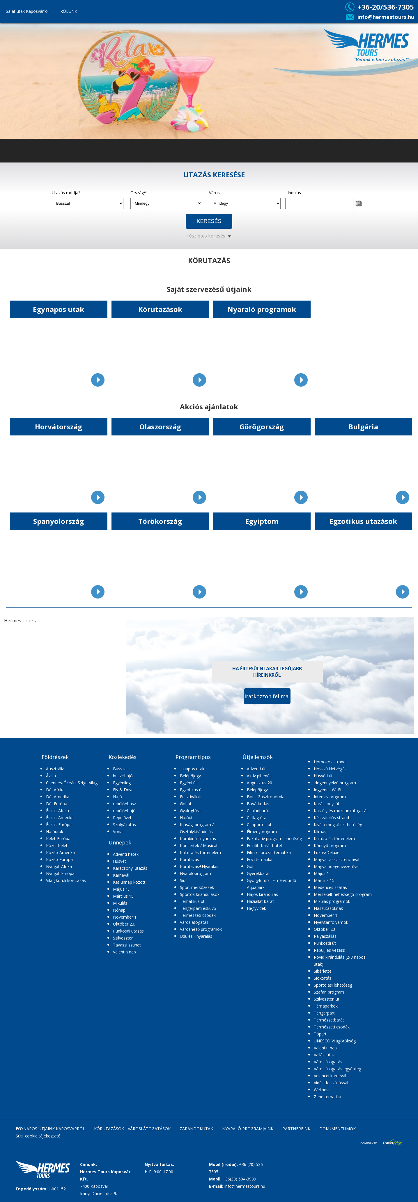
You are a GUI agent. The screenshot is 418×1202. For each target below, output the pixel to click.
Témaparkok (326, 1006)
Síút (183, 880)
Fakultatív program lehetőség (274, 838)
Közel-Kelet (57, 845)
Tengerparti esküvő (198, 908)
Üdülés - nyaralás (196, 936)
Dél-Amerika (57, 796)
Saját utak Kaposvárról (27, 11)
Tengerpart (324, 1013)
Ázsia (51, 775)
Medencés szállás (330, 887)
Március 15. (123, 896)
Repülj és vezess (329, 950)
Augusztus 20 (259, 782)
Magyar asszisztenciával (336, 859)
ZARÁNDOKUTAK (196, 1128)
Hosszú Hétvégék (330, 768)
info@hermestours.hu (385, 16)
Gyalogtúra (190, 810)
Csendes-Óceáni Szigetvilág (72, 782)
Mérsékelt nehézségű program (343, 894)
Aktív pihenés (259, 775)
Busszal (120, 768)
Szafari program (329, 992)
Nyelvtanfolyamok (331, 922)
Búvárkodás (258, 803)
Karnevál (121, 875)
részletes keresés (209, 236)
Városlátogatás (194, 922)
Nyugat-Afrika (59, 866)
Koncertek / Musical (198, 845)
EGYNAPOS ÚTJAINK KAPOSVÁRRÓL (50, 1128)
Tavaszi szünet (127, 945)
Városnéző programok (201, 929)
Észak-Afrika (57, 810)
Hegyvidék (256, 908)
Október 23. (124, 924)
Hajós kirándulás (262, 894)
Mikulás (120, 903)
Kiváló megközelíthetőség (338, 824)
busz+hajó (123, 775)
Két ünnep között (129, 882)
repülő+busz (124, 803)
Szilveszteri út (326, 999)
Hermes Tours (20, 620)
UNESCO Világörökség (335, 1041)
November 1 (325, 915)
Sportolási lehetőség (333, 985)
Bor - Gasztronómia (265, 796)
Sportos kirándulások (199, 894)
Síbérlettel (323, 971)
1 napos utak (192, 768)
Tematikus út (192, 901)
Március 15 (324, 880)
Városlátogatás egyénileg (337, 1068)
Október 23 (324, 929)
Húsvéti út (323, 775)
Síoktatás (322, 978)
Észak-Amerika (60, 817)
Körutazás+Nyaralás (199, 866)
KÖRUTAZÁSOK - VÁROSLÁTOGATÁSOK (132, 1128)
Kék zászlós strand (331, 817)
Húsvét (119, 861)
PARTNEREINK (296, 1128)
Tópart (320, 1034)
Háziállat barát (260, 901)
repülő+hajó (124, 810)
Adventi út (256, 768)
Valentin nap (124, 952)
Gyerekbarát (258, 873)
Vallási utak (324, 1055)
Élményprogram (262, 831)
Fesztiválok (190, 796)
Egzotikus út (191, 789)
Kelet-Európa (58, 838)
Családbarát (258, 810)
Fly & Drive (123, 789)
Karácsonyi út (326, 803)
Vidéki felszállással (331, 1082)
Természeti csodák (198, 915)
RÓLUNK (68, 11)
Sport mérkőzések (197, 887)
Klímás (320, 831)
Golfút (186, 803)
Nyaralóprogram (195, 873)
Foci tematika (259, 859)
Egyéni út (188, 782)
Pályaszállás (325, 936)
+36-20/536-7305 (385, 7)
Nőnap (119, 910)
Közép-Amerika (60, 852)
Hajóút (186, 817)
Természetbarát (329, 1020)
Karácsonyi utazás (130, 868)
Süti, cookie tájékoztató (38, 1136)
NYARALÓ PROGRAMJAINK (247, 1128)
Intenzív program (330, 796)
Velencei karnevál (330, 1075)
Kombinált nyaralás (198, 838)
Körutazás (189, 859)
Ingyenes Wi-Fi (327, 789)
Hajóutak (54, 831)
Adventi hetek (126, 854)
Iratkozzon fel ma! (267, 696)
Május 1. (121, 889)
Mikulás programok (332, 901)
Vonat (118, 831)
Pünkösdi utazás (128, 931)
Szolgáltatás (124, 824)
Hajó (117, 796)
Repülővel (122, 817)
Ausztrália (55, 768)
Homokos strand (330, 762)
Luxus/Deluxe (326, 852)
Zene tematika (327, 1096)
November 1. (125, 917)
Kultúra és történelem (200, 852)
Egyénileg (122, 782)
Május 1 (321, 873)
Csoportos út (259, 824)
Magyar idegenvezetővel (336, 866)
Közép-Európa (59, 859)
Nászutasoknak (328, 908)
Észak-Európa (59, 824)
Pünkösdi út (325, 943)
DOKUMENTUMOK (337, 1128)
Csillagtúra (256, 817)
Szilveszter (123, 938)
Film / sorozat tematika (269, 852)
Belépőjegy (190, 775)
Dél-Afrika (55, 789)
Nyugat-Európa (60, 873)
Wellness (322, 1089)
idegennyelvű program (335, 782)
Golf (251, 866)
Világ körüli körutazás (66, 880)
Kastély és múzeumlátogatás (341, 810)
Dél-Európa (56, 803)
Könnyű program (330, 845)
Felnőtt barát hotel (264, 845)
